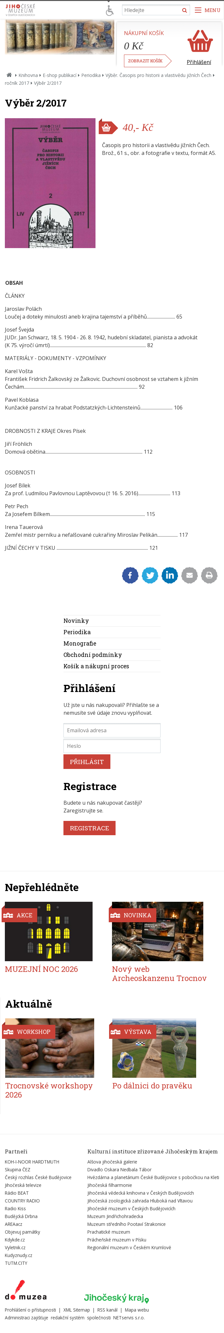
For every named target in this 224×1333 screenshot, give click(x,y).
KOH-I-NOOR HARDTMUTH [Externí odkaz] (32, 1162)
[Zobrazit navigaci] (208, 10)
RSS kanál (107, 1310)
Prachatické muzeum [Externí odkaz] (108, 1232)
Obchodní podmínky (92, 655)
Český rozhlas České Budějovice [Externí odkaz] (38, 1177)
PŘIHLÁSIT (87, 762)
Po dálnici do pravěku (152, 1085)
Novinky (76, 620)
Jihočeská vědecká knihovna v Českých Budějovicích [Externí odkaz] (140, 1193)
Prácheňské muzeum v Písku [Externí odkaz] (116, 1240)
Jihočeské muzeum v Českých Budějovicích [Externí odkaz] (131, 1208)
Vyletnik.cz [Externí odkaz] (15, 1247)
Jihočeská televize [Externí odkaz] (23, 1185)
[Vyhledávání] (156, 10)
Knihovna (28, 75)
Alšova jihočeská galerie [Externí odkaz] (112, 1162)
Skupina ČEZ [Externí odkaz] (17, 1169)
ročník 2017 (17, 83)
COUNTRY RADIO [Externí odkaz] (22, 1201)
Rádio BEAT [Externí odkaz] (17, 1193)
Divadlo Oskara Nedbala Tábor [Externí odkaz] (119, 1169)
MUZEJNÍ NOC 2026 (41, 969)
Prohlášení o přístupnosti (30, 1310)
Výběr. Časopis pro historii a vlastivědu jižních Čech (158, 75)
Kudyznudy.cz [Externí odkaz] (18, 1255)
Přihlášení (199, 62)
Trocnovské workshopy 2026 (49, 1090)
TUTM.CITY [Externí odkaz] (16, 1263)
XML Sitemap (76, 1310)
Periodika (91, 75)
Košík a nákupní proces (96, 666)
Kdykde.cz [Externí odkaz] (15, 1240)
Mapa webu (137, 1310)
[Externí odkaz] (26, 1291)
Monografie (79, 643)
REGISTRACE (89, 828)
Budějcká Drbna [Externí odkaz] (21, 1216)
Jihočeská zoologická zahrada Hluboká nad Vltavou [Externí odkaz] (140, 1201)
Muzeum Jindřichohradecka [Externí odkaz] (115, 1216)
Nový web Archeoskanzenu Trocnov (159, 974)
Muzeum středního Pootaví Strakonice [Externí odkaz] (126, 1224)
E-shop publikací (59, 75)
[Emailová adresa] (112, 730)
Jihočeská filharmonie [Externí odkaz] (109, 1185)
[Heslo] (112, 746)
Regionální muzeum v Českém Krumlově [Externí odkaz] (129, 1247)
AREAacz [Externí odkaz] (13, 1224)
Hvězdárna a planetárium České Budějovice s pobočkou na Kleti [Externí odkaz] (153, 1177)
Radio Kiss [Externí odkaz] (15, 1208)
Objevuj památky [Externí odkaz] (22, 1232)
